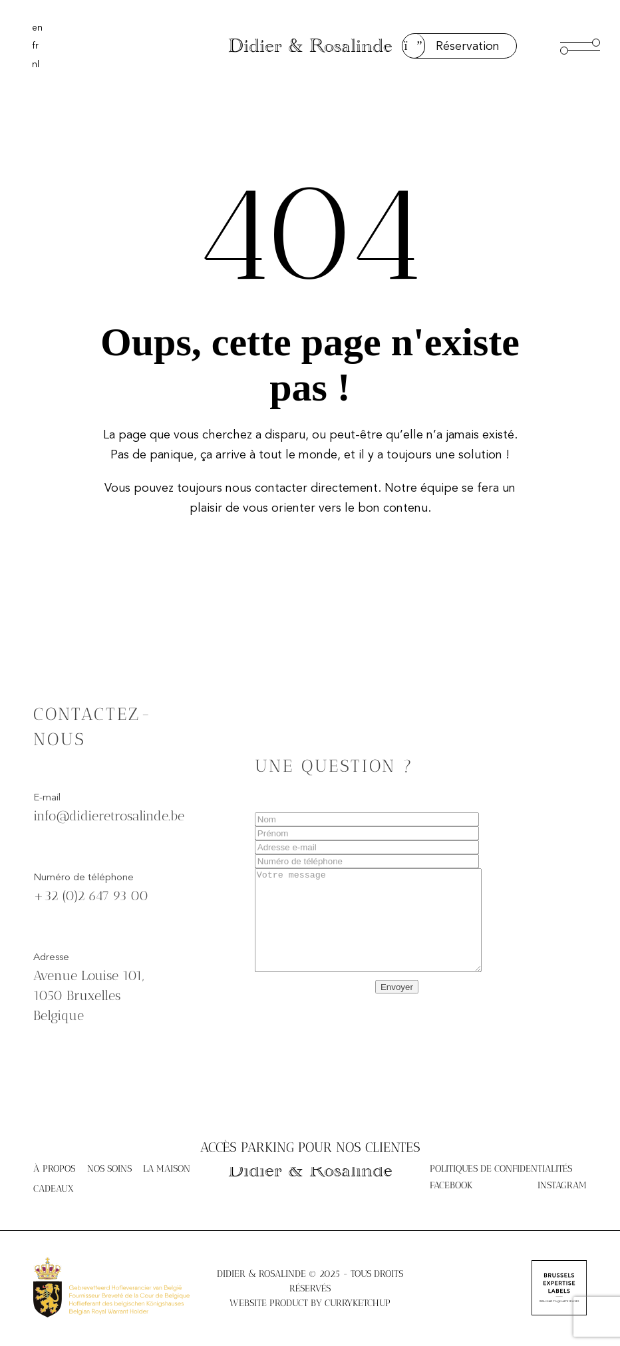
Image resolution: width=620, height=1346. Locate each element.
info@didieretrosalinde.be (108, 824)
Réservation (451, 46)
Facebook (451, 1185)
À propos (54, 1168)
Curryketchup (357, 1303)
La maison (166, 1168)
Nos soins (109, 1168)
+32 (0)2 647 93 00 (90, 904)
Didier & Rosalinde (310, 46)
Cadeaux (53, 1188)
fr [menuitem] (35, 46)
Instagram (562, 1185)
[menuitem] (37, 28)
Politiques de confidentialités (501, 1168)
